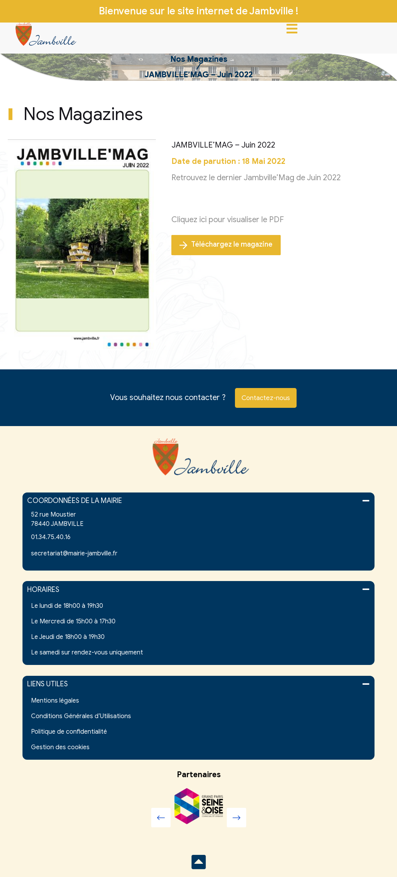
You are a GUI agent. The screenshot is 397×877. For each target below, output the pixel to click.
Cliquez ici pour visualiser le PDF (227, 219)
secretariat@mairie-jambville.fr (74, 553)
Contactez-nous (266, 398)
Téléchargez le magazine (226, 245)
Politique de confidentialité (69, 732)
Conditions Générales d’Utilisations (81, 716)
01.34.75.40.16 (51, 537)
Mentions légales (55, 701)
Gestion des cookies (60, 747)
